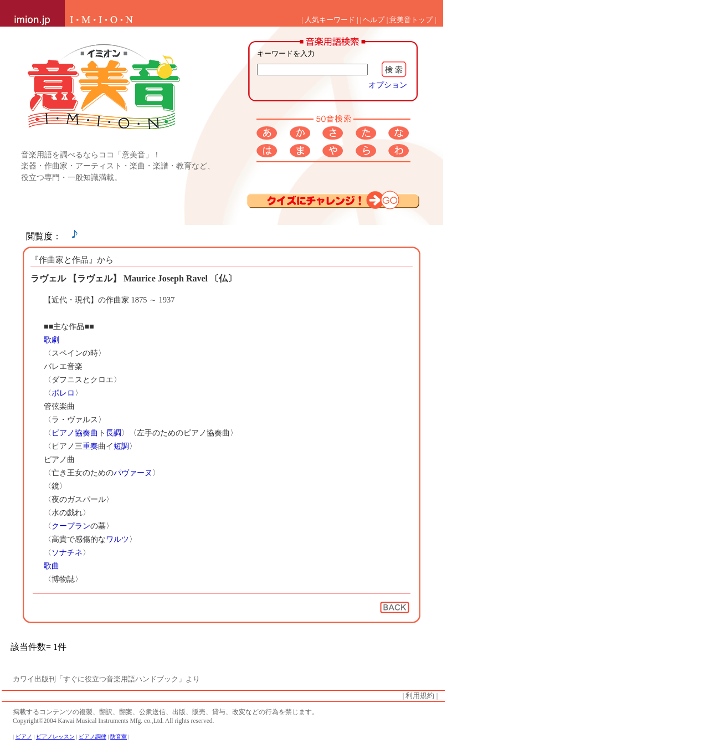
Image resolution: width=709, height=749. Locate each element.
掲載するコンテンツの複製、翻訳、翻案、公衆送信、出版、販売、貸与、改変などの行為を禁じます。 (165, 712)
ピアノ (63, 432)
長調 (113, 432)
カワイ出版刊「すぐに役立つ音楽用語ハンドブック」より (106, 679)
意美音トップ (411, 20)
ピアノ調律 (92, 736)
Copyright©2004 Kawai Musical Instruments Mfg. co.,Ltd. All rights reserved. (113, 720)
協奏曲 (86, 432)
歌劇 (51, 339)
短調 (121, 446)
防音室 (118, 736)
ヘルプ (373, 20)
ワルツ (117, 539)
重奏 (90, 446)
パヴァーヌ (133, 472)
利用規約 (419, 696)
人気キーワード (330, 20)
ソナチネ (67, 552)
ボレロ (63, 392)
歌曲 (51, 565)
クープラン (71, 525)
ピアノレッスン (55, 736)
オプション (387, 84)
